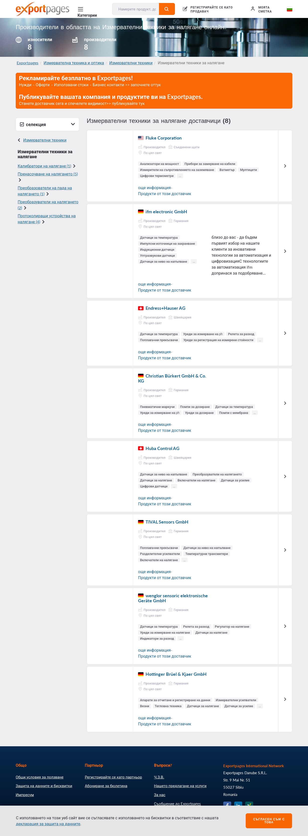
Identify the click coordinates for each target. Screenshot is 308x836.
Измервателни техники (131, 62)
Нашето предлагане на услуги (180, 785)
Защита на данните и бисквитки (44, 785)
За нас (159, 794)
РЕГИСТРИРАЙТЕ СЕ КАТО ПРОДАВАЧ (212, 9)
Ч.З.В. (159, 777)
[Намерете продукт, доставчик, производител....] (135, 9)
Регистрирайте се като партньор (113, 777)
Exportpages (27, 62)
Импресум (25, 794)
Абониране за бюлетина (106, 785)
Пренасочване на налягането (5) (48, 173)
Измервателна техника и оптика (74, 62)
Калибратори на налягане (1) (44, 165)
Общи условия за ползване (40, 777)
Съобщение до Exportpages (177, 803)
